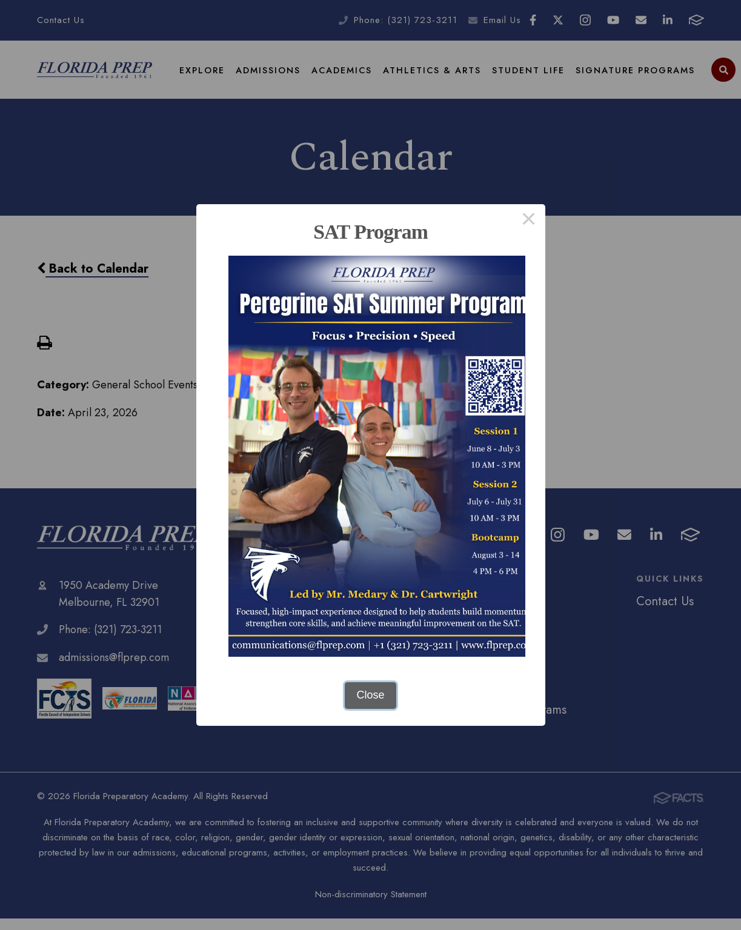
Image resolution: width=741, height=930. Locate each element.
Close (370, 695)
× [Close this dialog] (528, 220)
